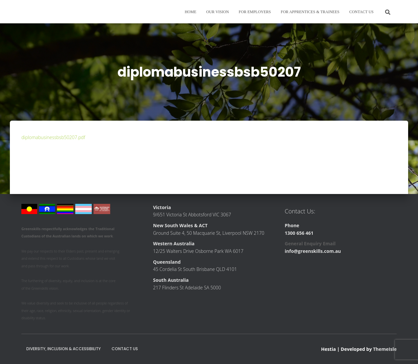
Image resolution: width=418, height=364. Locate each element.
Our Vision (217, 12)
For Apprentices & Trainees (310, 12)
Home (190, 12)
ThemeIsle (385, 349)
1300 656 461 (299, 233)
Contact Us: (300, 211)
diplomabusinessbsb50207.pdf (53, 137)
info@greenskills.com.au (313, 251)
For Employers (255, 12)
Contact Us (361, 12)
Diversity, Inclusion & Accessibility (63, 349)
